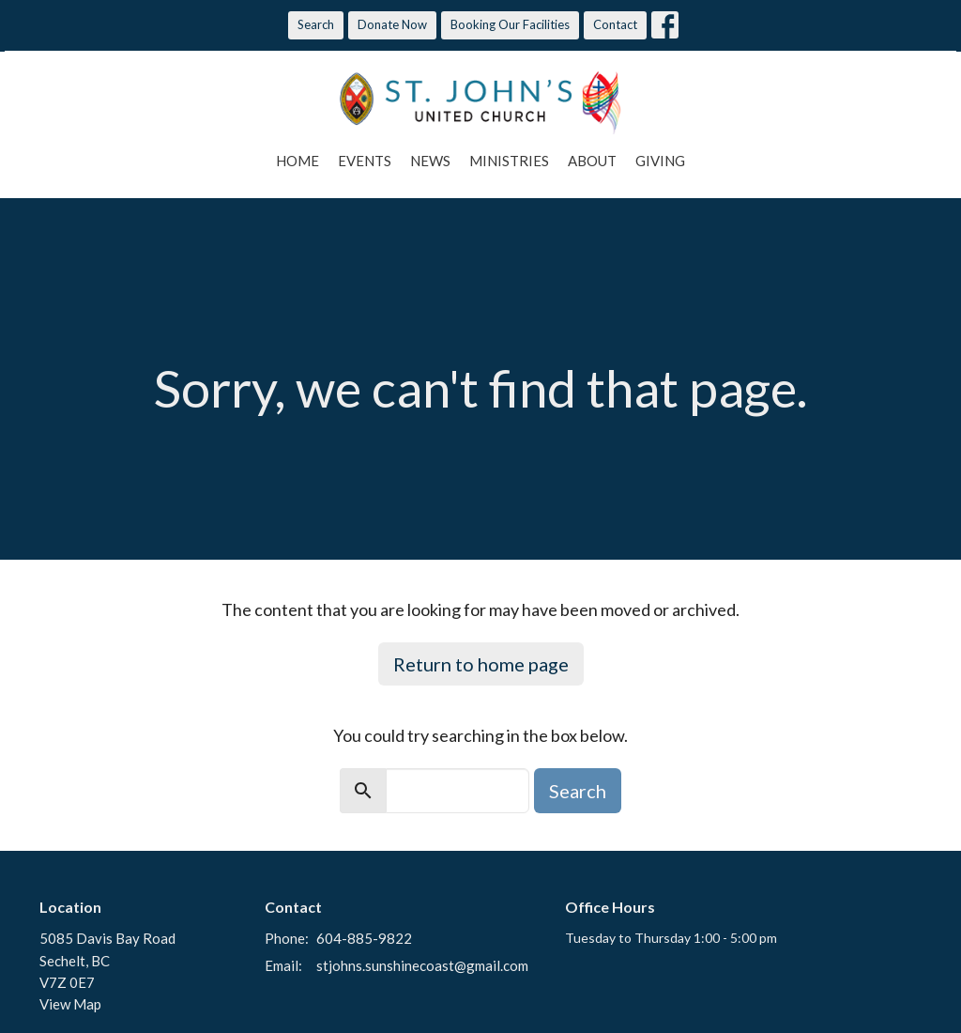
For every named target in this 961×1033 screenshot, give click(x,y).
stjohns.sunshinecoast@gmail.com (422, 965)
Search (315, 24)
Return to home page (481, 664)
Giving (660, 160)
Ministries (509, 160)
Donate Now (392, 24)
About (592, 160)
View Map (70, 1003)
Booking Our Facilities (510, 24)
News (430, 160)
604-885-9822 (364, 938)
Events (364, 160)
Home (297, 160)
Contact (615, 24)
